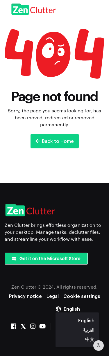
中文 (89, 339)
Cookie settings (81, 296)
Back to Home (54, 141)
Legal (53, 296)
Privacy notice (25, 296)
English (86, 320)
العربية (88, 329)
